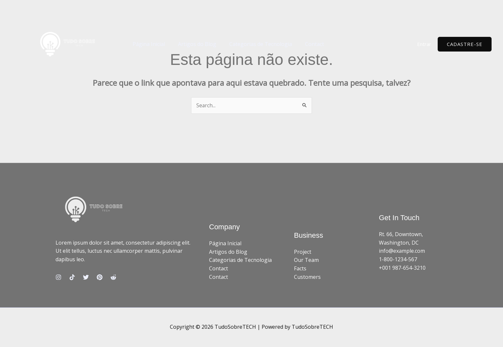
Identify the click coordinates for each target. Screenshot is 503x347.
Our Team (306, 260)
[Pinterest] (100, 277)
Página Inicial (147, 44)
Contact (305, 44)
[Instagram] (58, 277)
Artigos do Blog (193, 44)
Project (302, 252)
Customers (307, 276)
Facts (300, 268)
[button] (465, 44)
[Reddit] (113, 277)
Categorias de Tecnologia (254, 44)
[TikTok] (72, 277)
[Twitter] (86, 277)
